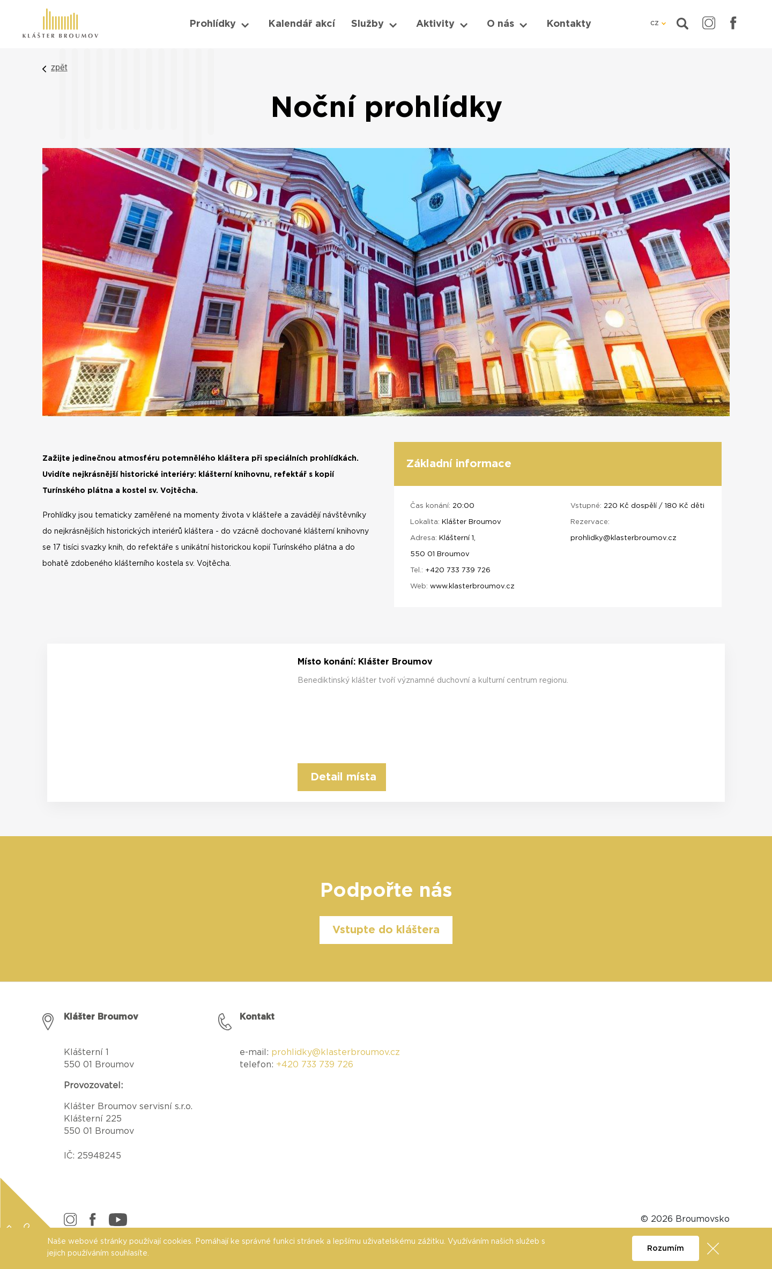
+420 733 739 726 (458, 570)
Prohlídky (212, 24)
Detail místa (343, 777)
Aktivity (435, 24)
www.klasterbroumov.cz (472, 586)
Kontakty (568, 24)
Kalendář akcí (301, 24)
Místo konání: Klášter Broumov (365, 662)
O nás (500, 24)
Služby (367, 24)
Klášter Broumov (471, 522)
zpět (59, 67)
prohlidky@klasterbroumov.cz (623, 538)
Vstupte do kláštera (386, 930)
